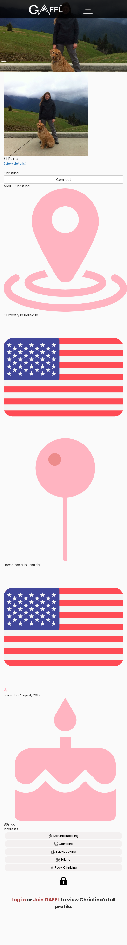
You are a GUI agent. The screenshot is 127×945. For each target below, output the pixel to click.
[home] (45, 10)
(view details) (15, 163)
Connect (63, 179)
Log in (18, 899)
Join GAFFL (46, 899)
